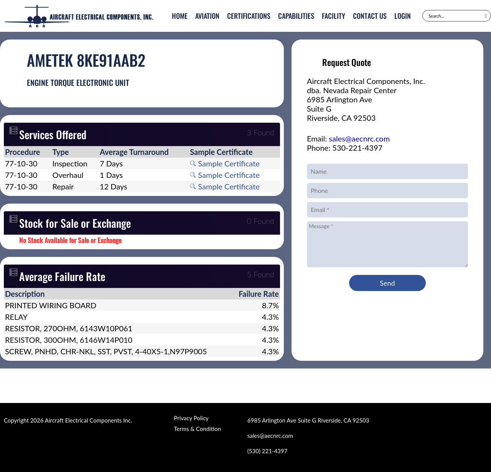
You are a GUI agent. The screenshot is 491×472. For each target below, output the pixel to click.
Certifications (248, 16)
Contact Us (370, 16)
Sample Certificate (225, 163)
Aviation (207, 16)
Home (180, 16)
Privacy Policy (191, 417)
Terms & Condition (197, 428)
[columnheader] (27, 152)
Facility (333, 16)
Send (387, 283)
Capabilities (296, 16)
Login (402, 16)
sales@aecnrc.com (359, 138)
